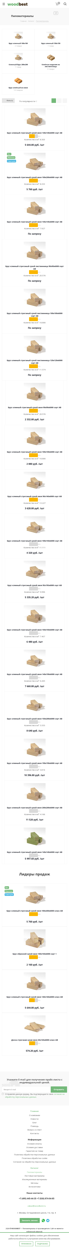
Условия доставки (34, 1147)
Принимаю (26, 1244)
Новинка (11, 157)
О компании (34, 1115)
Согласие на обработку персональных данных (34, 1161)
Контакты (34, 1133)
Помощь (35, 1126)
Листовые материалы (34, 1175)
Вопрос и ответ (34, 1129)
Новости (34, 1119)
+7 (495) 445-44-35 (27, 1198)
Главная (34, 1111)
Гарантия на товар (34, 1151)
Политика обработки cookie (34, 1158)
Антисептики (34, 1186)
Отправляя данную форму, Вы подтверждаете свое (34, 1095)
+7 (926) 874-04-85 (45, 1198)
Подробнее (42, 1244)
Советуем (11, 161)
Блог (34, 1122)
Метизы (34, 1183)
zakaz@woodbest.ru (37, 1206)
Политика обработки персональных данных (34, 1154)
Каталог (34, 1168)
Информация (34, 1139)
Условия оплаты (34, 1143)
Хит (9, 154)
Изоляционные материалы (34, 1179)
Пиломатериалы (34, 1172)
